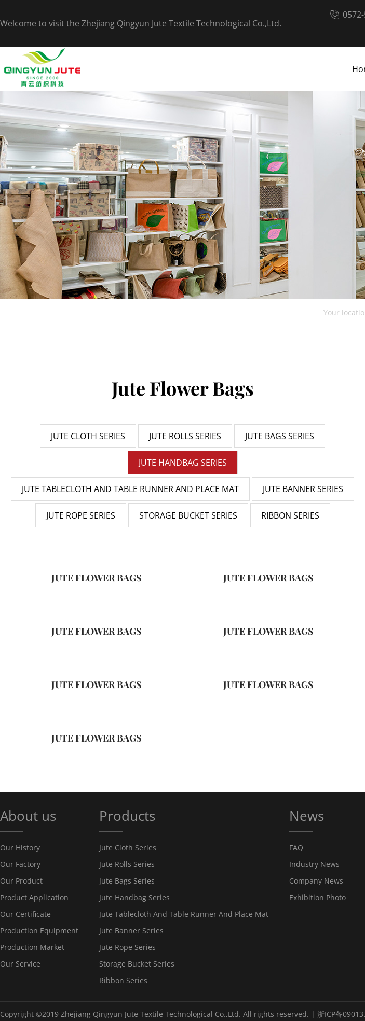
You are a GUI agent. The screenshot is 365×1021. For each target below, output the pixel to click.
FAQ (296, 847)
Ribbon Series (123, 980)
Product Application (34, 897)
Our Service (20, 964)
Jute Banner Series (131, 930)
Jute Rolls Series (127, 864)
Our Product (21, 881)
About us (28, 815)
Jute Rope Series (127, 947)
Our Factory (20, 864)
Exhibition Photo (317, 897)
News (306, 815)
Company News (316, 881)
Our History (20, 847)
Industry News (314, 864)
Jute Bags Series (127, 881)
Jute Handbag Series (134, 897)
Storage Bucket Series (136, 964)
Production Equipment (39, 930)
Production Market (32, 947)
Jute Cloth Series (127, 847)
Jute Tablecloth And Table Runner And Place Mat (183, 914)
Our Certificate (25, 914)
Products (127, 815)
